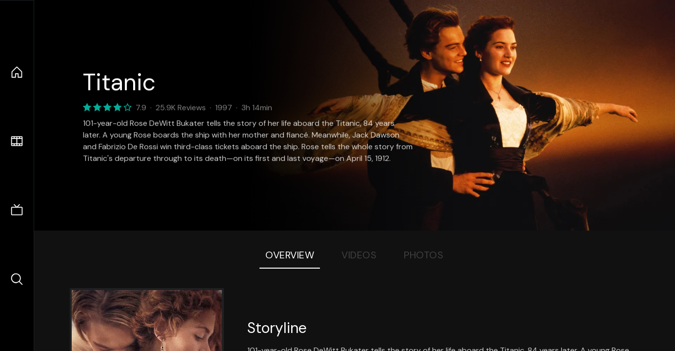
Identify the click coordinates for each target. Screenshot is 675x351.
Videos (359, 255)
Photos (423, 255)
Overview (289, 255)
